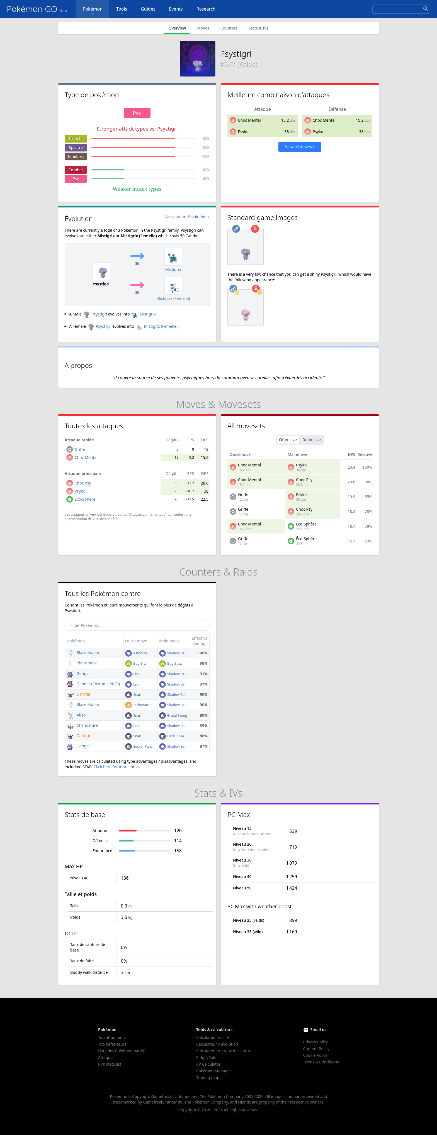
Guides (148, 9)
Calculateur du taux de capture (224, 1050)
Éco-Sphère (85, 499)
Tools (121, 11)
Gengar (78, 673)
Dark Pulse (171, 736)
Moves (203, 28)
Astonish (136, 653)
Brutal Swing (173, 715)
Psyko (243, 131)
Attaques (106, 1057)
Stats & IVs (258, 28)
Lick (132, 674)
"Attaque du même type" (147, 514)
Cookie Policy (315, 1055)
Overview (177, 28)
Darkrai (78, 694)
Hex (132, 725)
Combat (76, 169)
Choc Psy (83, 483)
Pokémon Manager (213, 1070)
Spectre (76, 147)
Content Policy (316, 1048)
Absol (77, 715)
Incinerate (137, 705)
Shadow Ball (172, 653)
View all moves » (300, 146)
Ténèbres (75, 156)
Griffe (80, 449)
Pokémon (93, 11)
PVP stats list (109, 1064)
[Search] (401, 9)
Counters (228, 28)
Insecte (76, 138)
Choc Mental (249, 120)
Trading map (207, 1077)
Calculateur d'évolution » (187, 216)
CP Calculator (208, 1064)
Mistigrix (143, 314)
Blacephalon (83, 652)
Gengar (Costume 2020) (93, 683)
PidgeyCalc (206, 1057)
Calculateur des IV (212, 1037)
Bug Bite (136, 663)
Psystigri (94, 314)
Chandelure (82, 725)
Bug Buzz (170, 663)
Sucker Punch (139, 746)
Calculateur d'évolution (217, 1044)
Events (176, 9)
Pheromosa (82, 663)
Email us (318, 1029)
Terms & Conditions (321, 1062)
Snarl (133, 694)
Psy (76, 178)
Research (206, 9)
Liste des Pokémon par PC (121, 1050)
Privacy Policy (315, 1042)
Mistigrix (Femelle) (156, 326)
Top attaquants (112, 1037)
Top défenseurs (112, 1044)
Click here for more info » (117, 766)
